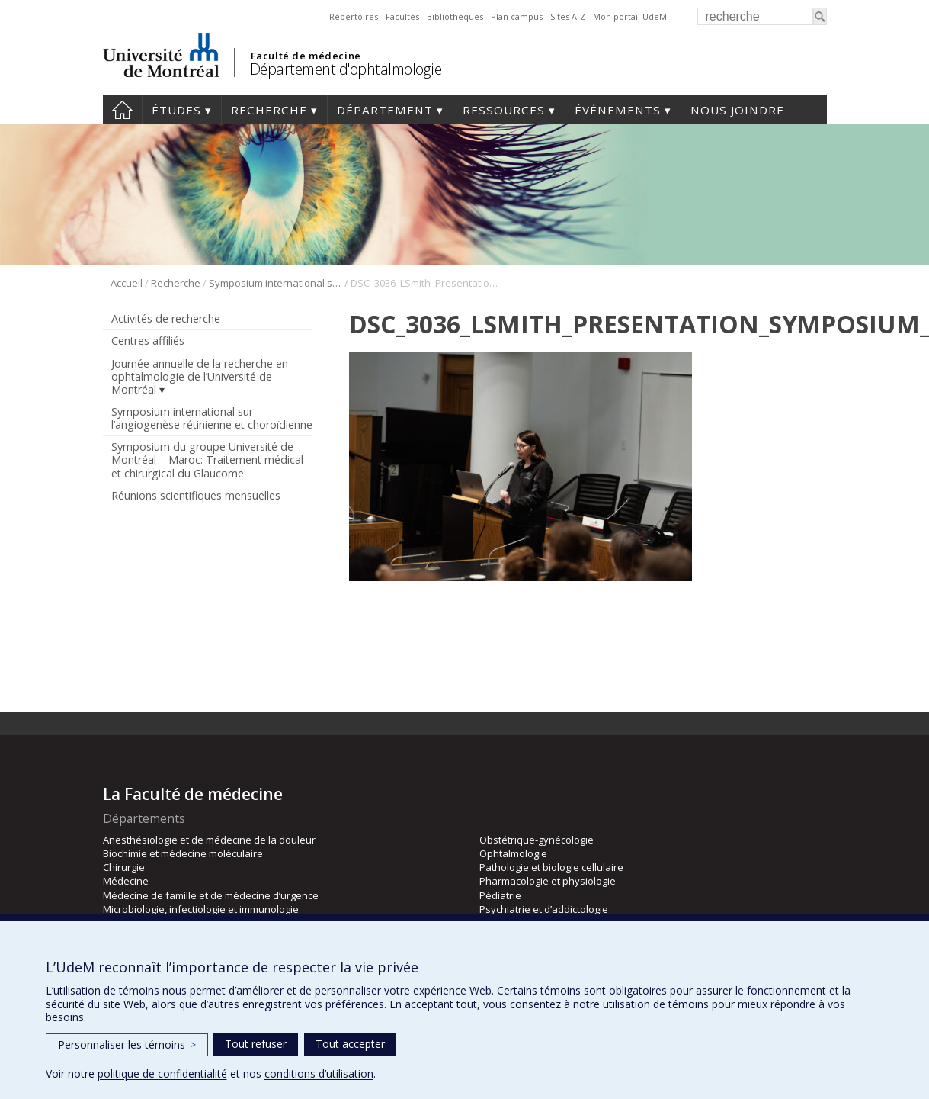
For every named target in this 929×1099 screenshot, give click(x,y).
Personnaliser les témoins (127, 1044)
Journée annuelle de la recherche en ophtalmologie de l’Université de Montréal (199, 376)
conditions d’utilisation (318, 1073)
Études (176, 109)
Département (385, 109)
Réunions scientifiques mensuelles (195, 495)
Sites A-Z (567, 16)
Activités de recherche (165, 318)
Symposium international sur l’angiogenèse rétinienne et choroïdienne (275, 283)
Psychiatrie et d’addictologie (543, 909)
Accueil (122, 109)
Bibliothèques (455, 16)
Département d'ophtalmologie (346, 69)
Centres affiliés (147, 340)
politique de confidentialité (162, 1073)
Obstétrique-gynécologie (536, 840)
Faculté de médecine (306, 56)
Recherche (269, 109)
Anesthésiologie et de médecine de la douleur (209, 840)
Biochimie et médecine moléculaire (183, 853)
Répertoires (353, 16)
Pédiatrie (500, 895)
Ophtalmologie (513, 853)
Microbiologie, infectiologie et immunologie (201, 909)
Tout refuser (256, 1043)
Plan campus (517, 16)
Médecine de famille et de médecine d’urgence (211, 895)
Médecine (126, 881)
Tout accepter (350, 1043)
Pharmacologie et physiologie (547, 881)
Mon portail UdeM (630, 16)
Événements (618, 109)
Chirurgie (124, 867)
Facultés (402, 16)
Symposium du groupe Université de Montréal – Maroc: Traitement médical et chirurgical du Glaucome (207, 459)
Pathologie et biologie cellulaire (551, 867)
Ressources (504, 109)
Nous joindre (737, 109)
